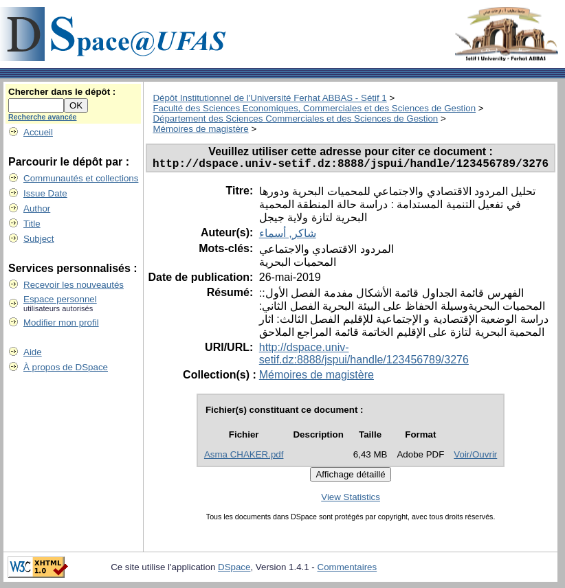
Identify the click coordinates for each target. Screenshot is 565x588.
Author (36, 208)
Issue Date (45, 193)
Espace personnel (60, 299)
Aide (32, 352)
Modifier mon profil (61, 322)
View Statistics (350, 500)
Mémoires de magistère (200, 129)
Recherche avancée (42, 117)
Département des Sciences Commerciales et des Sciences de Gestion (295, 118)
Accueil (38, 132)
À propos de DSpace (65, 367)
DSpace (234, 570)
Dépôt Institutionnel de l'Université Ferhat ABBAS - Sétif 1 (269, 98)
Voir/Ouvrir (475, 457)
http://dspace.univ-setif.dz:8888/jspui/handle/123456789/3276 (364, 356)
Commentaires (347, 570)
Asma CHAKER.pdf (244, 457)
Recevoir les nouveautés (73, 285)
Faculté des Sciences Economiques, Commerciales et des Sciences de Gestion (314, 108)
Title (32, 223)
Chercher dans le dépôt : (61, 92)
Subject (38, 239)
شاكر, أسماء (287, 236)
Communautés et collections (80, 178)
